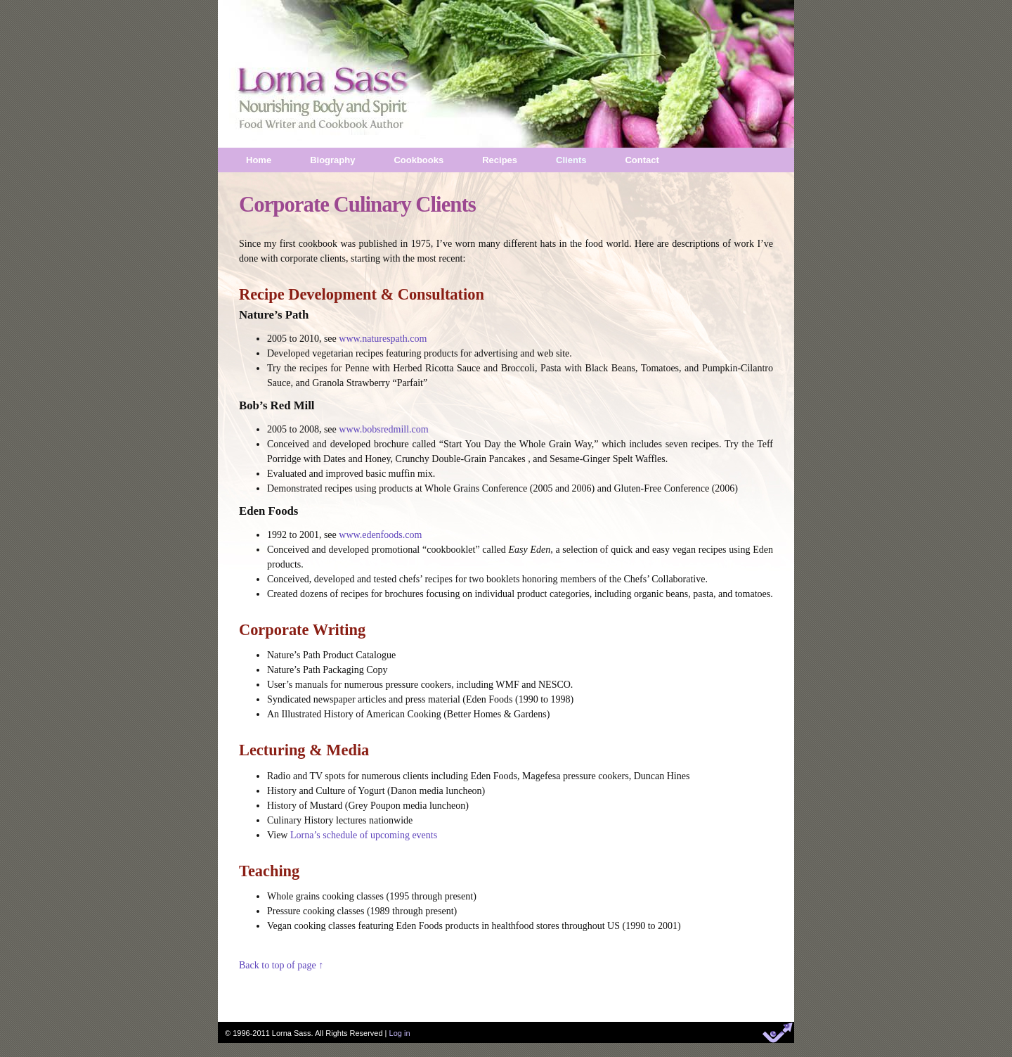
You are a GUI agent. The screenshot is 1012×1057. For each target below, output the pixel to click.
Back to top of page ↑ (281, 965)
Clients (571, 160)
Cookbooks (418, 160)
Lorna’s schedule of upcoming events (363, 835)
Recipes (499, 160)
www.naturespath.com (383, 338)
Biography (332, 160)
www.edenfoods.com (380, 535)
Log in (399, 1033)
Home (258, 160)
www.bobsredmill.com (383, 429)
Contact (642, 160)
